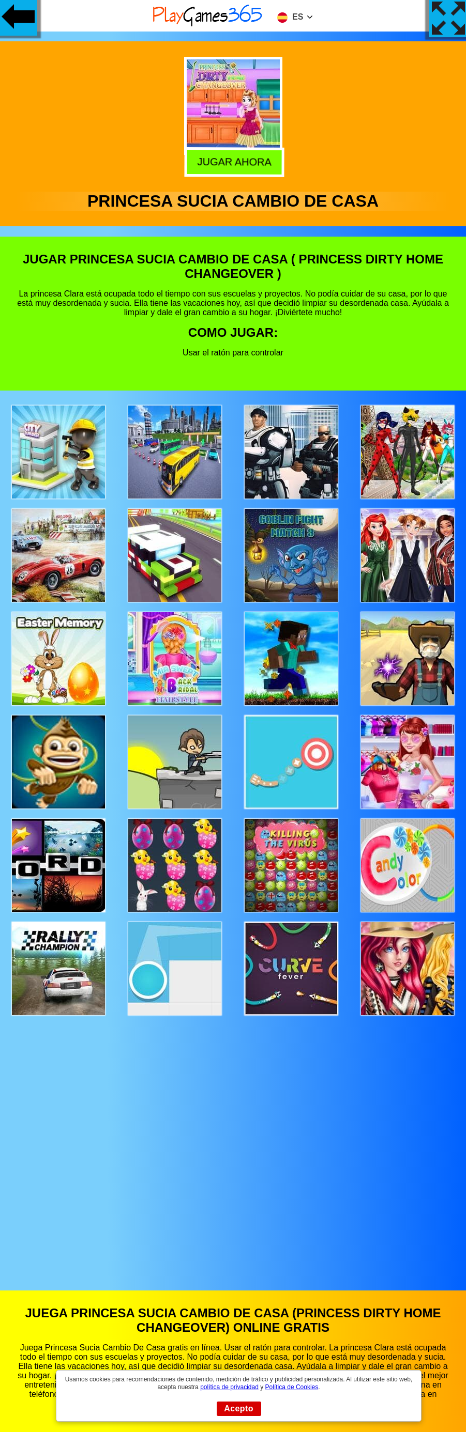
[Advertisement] (233, 1143)
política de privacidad (229, 1387)
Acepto (238, 1408)
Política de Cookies (292, 1387)
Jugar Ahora (231, 161)
